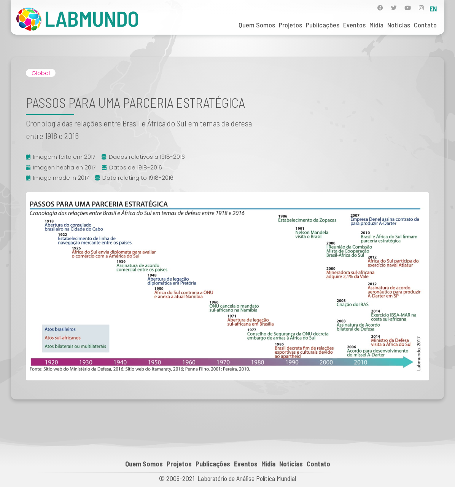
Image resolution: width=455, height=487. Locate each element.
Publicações (322, 25)
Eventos (354, 25)
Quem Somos (257, 25)
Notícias (398, 25)
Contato (425, 25)
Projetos (290, 25)
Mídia (376, 25)
